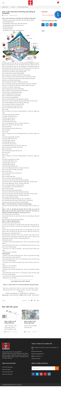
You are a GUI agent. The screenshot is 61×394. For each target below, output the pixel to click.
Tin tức (13, 7)
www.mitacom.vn (14, 293)
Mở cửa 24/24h (36, 358)
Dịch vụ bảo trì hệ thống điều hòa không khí (10, 322)
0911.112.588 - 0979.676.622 (31, 295)
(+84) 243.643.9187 (13, 295)
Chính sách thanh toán (7, 371)
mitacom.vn (19, 384)
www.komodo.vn (24, 293)
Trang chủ (5, 7)
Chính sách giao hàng (7, 367)
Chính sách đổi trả (6, 369)
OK (57, 368)
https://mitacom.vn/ (37, 356)
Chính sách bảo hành (7, 374)
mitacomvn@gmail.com (38, 353)
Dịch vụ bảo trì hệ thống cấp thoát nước (29, 322)
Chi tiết (14, 331)
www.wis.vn (32, 293)
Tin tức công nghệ (23, 7)
